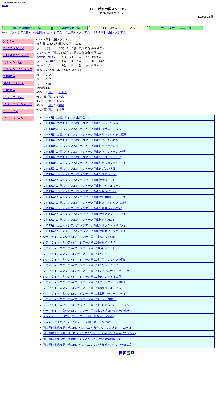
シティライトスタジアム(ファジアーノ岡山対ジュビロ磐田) (80, 299)
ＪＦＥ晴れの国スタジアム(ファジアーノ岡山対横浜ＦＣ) (78, 179)
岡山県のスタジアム (77, 32)
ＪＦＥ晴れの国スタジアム (118, 27)
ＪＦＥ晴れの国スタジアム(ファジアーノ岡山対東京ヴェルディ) (82, 208)
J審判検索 (9, 76)
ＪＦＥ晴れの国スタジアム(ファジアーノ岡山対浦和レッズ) (80, 174)
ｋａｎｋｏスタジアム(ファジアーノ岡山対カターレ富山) (78, 316)
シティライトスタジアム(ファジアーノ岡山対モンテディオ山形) (82, 276)
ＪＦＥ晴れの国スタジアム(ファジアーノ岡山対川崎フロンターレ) (84, 231)
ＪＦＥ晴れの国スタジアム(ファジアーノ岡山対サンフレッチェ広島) (85, 134)
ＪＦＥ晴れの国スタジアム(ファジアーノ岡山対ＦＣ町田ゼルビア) (84, 197)
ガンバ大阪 (43, 65)
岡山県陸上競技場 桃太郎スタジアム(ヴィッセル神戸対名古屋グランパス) (89, 333)
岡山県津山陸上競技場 (27, 27)
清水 (61, 96)
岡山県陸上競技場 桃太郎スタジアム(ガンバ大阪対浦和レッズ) (82, 339)
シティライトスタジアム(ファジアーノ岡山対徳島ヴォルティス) (82, 287)
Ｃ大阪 (62, 92)
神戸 (61, 109)
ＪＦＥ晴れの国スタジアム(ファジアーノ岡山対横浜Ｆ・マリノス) (84, 225)
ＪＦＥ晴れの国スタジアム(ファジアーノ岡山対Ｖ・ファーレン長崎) (85, 151)
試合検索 (8, 41)
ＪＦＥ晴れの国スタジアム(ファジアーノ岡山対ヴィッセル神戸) (82, 145)
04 (132, 353)
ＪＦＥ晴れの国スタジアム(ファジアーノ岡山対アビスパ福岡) (81, 140)
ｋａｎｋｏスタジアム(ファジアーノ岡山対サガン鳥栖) (77, 321)
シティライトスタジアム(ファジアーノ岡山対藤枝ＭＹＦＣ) (80, 242)
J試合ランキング (13, 48)
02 (125, 353)
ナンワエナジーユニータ (176, 27)
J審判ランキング (13, 83)
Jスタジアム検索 (21, 32)
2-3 (56, 92)
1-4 (56, 109)
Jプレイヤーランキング (17, 69)
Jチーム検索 (10, 111)
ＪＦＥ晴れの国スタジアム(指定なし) (66, 117)
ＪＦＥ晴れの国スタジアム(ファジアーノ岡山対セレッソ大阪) (81, 123)
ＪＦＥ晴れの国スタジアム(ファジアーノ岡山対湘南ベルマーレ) (82, 185)
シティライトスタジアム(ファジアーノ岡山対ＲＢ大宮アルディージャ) (86, 304)
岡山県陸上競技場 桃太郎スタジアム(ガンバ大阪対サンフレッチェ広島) (88, 344)
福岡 (61, 105)
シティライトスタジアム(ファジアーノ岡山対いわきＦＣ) (78, 248)
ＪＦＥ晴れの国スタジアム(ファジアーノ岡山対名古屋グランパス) (84, 162)
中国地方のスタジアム (48, 32)
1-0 (56, 101)
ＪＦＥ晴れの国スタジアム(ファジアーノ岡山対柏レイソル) (80, 191)
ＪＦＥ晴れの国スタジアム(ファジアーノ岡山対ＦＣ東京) (78, 219)
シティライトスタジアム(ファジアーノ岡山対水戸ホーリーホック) (84, 293)
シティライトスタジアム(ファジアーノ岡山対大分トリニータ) (81, 265)
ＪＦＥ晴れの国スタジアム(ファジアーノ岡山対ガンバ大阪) (80, 168)
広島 (61, 100)
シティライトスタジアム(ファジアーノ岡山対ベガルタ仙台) (80, 236)
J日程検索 (9, 90)
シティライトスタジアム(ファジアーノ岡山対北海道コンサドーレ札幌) (86, 310)
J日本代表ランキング (16, 55)
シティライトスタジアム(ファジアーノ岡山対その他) (75, 253)
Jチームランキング (14, 118)
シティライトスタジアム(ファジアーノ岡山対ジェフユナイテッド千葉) (86, 270)
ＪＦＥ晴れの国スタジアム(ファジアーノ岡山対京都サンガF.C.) (82, 157)
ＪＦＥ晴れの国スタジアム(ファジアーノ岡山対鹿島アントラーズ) (84, 214)
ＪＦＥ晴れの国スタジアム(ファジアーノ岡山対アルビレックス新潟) (85, 202)
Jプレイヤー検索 (13, 62)
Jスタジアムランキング (17, 104)
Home (5, 5)
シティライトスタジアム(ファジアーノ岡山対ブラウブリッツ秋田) (84, 259)
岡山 (50, 92)
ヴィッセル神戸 (46, 61)
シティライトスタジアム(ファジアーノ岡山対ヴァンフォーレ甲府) (84, 282)
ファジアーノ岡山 (47, 52)
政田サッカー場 (70, 27)
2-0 (56, 96)
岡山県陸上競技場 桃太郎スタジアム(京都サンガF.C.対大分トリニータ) (87, 327)
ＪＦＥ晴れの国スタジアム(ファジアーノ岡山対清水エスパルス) (82, 128)
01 (121, 353)
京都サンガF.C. (45, 56)
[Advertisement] (91, 382)
